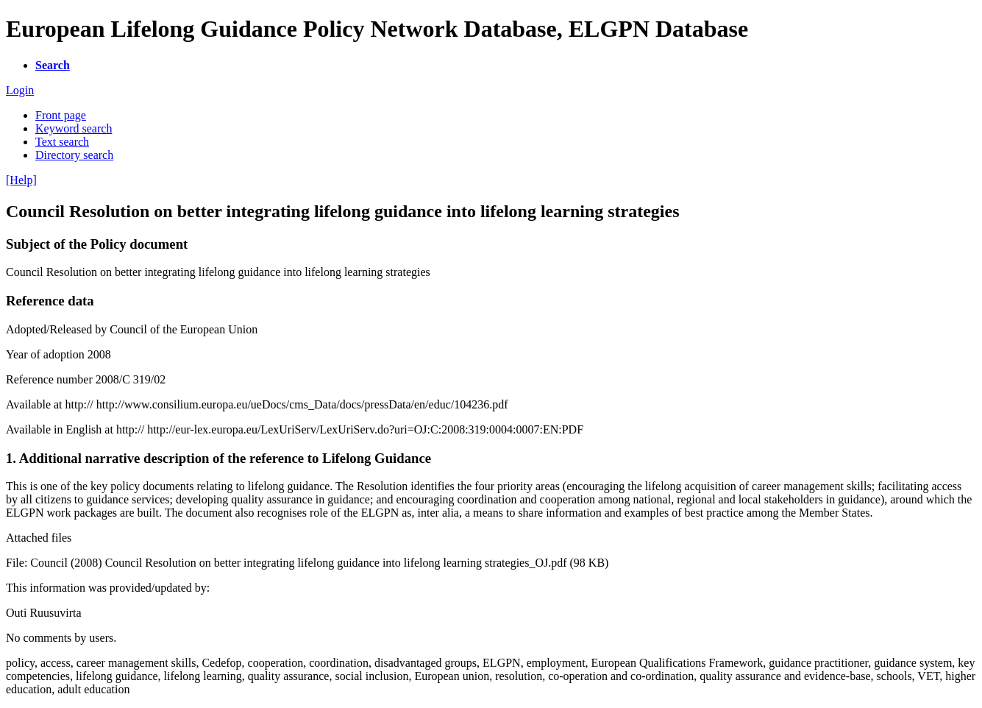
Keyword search (73, 128)
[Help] (21, 180)
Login (20, 90)
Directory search (74, 155)
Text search (62, 141)
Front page (60, 115)
